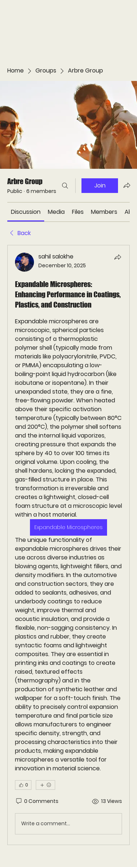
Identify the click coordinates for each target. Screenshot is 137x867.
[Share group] (126, 185)
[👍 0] (23, 785)
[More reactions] (45, 785)
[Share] (117, 257)
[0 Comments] (36, 801)
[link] (26, 212)
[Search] (65, 185)
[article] (68, 545)
